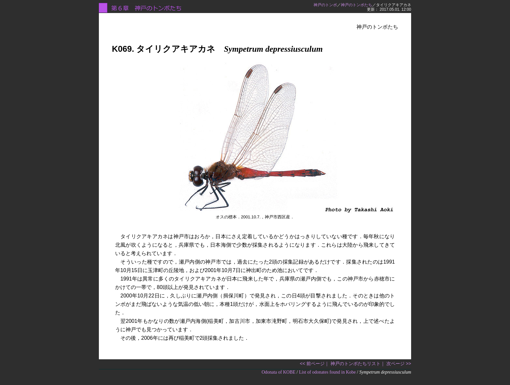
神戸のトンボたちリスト (355, 363)
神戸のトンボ (325, 5)
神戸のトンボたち (356, 5)
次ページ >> (398, 363)
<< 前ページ (312, 363)
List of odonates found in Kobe (327, 372)
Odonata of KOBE (278, 372)
